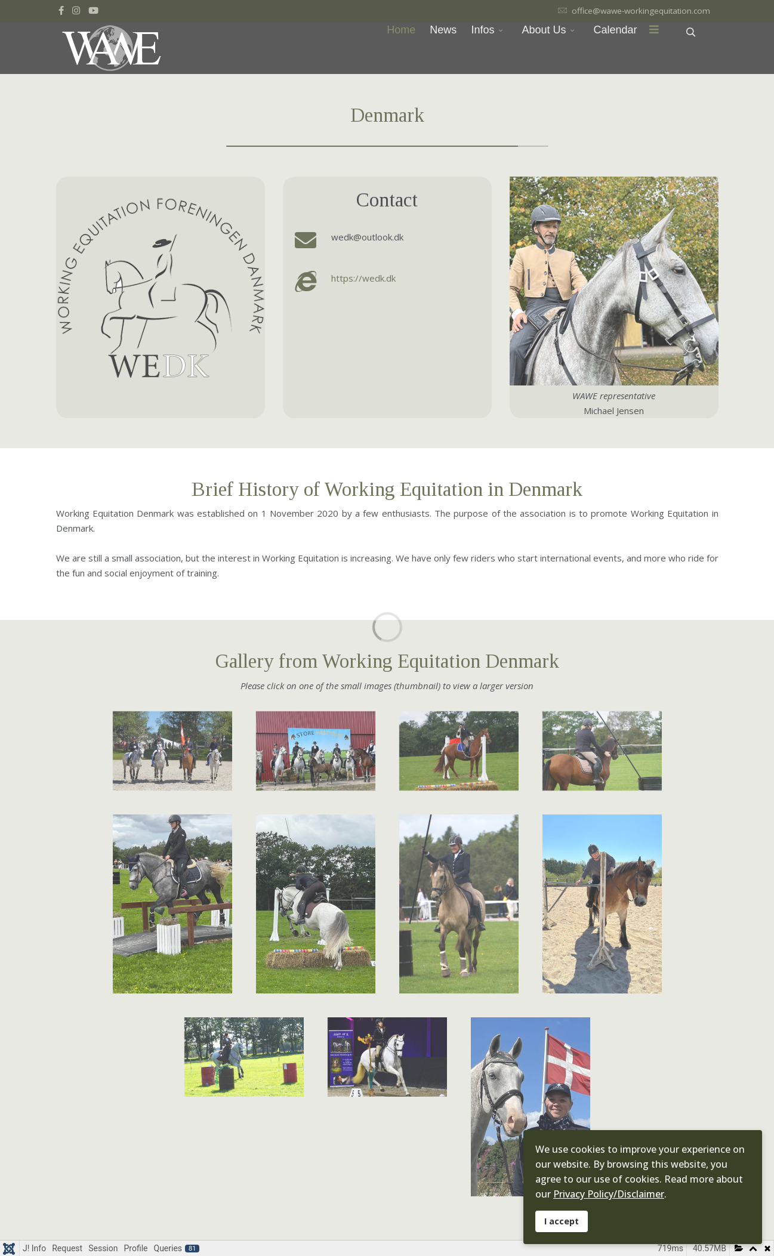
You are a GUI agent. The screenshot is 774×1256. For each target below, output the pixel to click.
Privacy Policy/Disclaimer (608, 1194)
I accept (561, 1221)
